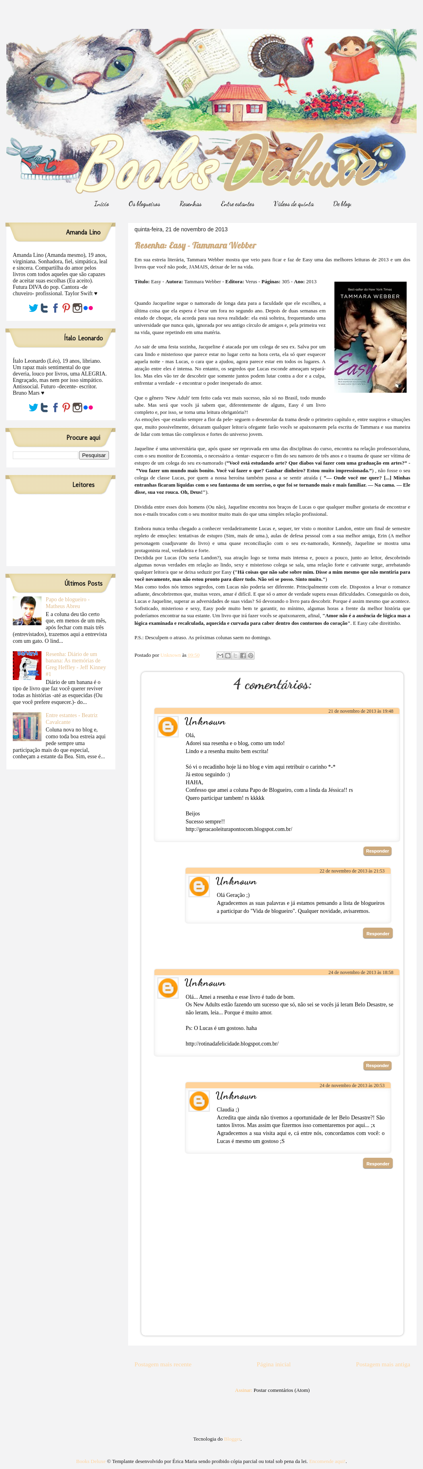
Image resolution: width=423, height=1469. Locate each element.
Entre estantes (237, 203)
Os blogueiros (144, 203)
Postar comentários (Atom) (281, 1390)
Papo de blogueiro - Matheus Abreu (68, 602)
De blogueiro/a (350, 203)
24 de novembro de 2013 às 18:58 (360, 972)
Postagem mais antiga (383, 1364)
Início (101, 203)
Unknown (205, 721)
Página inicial (274, 1364)
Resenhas (191, 203)
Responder (377, 851)
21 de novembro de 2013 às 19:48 (360, 711)
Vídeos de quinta (294, 203)
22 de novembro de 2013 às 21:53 (352, 871)
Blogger (232, 1439)
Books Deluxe (91, 1461)
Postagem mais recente (163, 1364)
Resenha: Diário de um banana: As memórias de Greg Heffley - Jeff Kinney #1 (76, 664)
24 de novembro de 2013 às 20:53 (352, 1085)
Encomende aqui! (327, 1461)
